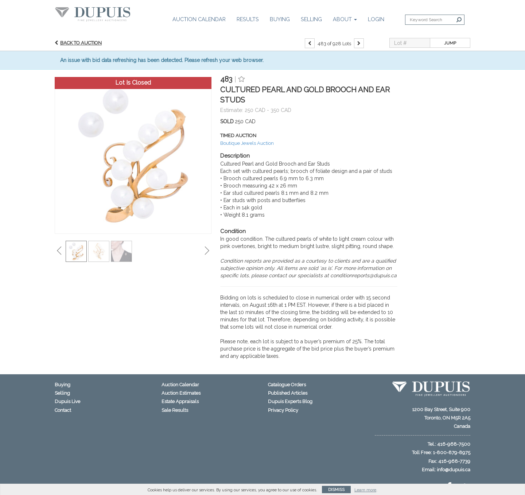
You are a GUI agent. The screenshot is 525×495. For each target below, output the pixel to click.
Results (248, 19)
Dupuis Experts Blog (290, 401)
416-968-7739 (454, 461)
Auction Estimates (181, 393)
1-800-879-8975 (451, 452)
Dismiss (336, 489)
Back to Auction (81, 43)
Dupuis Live (67, 401)
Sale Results (175, 410)
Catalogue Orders (287, 384)
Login (376, 19)
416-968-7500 (453, 444)
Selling (311, 19)
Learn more (365, 490)
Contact (63, 410)
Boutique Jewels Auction (247, 143)
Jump (450, 43)
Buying (280, 19)
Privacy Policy (283, 410)
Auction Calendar (199, 19)
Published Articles (287, 393)
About (345, 19)
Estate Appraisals (180, 401)
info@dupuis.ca (453, 469)
